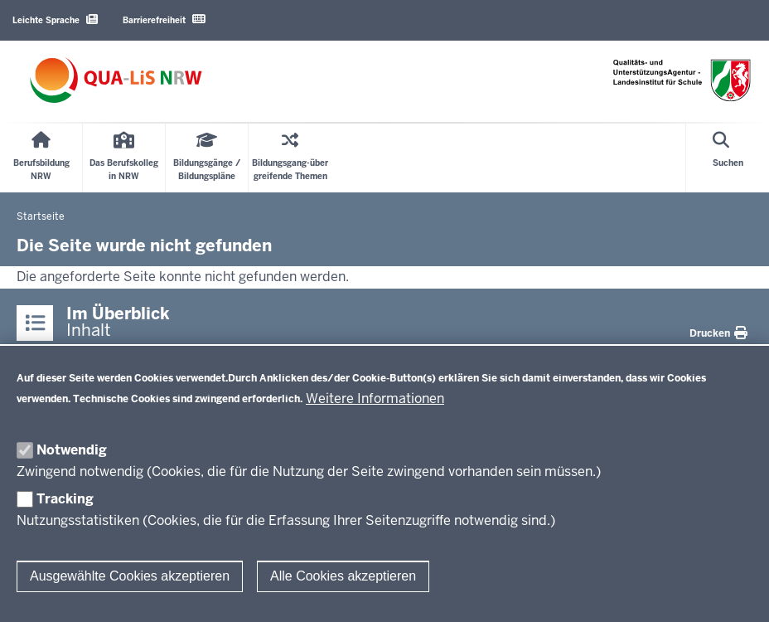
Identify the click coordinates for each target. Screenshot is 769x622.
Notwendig (71, 450)
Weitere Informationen (375, 398)
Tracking (65, 499)
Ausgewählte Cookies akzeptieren (130, 576)
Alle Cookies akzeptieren (343, 576)
